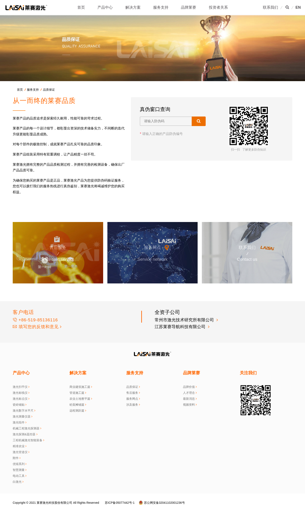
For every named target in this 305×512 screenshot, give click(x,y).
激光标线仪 (20, 392)
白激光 (17, 481)
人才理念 (189, 392)
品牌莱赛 (188, 7)
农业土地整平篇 (79, 398)
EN (298, 7)
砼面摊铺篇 (76, 404)
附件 (16, 458)
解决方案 (133, 7)
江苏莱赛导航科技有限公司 (181, 326)
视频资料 (189, 404)
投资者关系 (218, 7)
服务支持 (160, 7)
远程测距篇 (76, 410)
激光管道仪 (20, 452)
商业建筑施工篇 (79, 387)
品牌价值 (189, 387)
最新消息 (189, 398)
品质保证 (49, 89)
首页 (81, 7)
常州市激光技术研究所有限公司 (185, 320)
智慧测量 (19, 470)
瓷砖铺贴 (19, 404)
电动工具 (19, 475)
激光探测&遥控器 (24, 434)
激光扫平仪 (20, 387)
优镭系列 (19, 464)
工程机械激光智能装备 (27, 440)
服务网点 (132, 398)
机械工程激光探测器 (26, 428)
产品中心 (105, 7)
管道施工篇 (76, 392)
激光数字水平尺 (23, 410)
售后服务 (132, 392)
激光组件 (19, 422)
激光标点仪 (20, 398)
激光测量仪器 (21, 416)
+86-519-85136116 (35, 320)
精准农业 (19, 446)
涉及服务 (132, 404)
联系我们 (270, 7)
